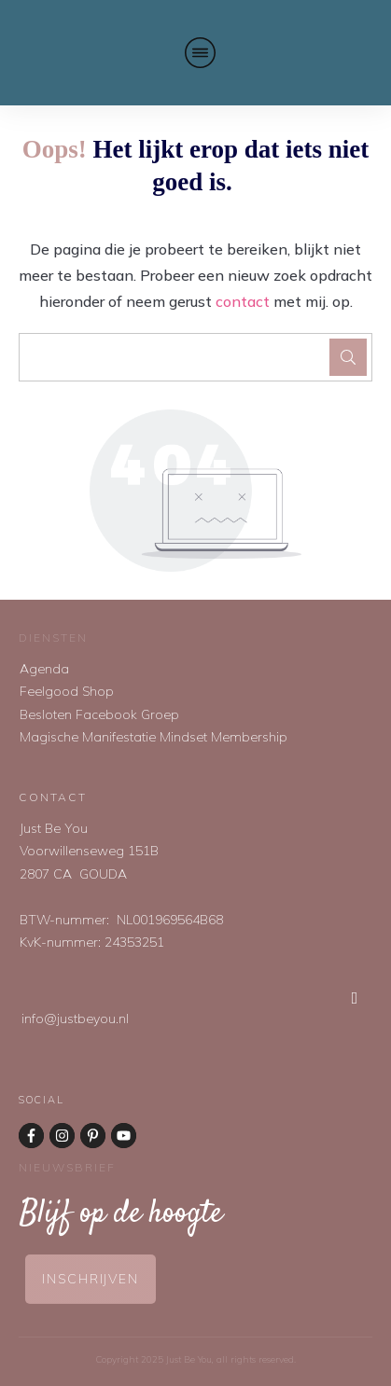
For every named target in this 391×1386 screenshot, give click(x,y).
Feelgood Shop (67, 691)
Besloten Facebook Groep (99, 714)
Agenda (44, 668)
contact (243, 301)
